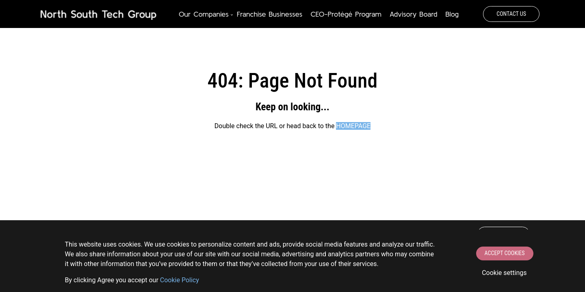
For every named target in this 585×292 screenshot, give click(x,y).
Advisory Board (414, 14)
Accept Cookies (505, 253)
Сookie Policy (179, 280)
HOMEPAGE (353, 126)
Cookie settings (504, 273)
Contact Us (511, 14)
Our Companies (204, 14)
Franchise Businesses (270, 14)
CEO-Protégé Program (345, 14)
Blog (452, 14)
